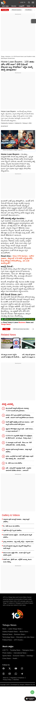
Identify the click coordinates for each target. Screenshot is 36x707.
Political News (7, 640)
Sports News (6, 655)
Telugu (2, 56)
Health (15, 658)
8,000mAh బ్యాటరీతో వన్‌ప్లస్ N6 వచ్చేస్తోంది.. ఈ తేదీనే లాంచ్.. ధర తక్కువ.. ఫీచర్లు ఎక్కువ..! (19, 437)
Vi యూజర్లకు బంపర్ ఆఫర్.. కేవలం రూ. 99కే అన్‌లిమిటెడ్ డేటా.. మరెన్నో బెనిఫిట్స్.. (19, 444)
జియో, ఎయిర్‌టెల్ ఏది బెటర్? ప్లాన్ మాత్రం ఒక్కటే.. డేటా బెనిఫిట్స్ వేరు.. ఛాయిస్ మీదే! (20, 457)
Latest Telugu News (15, 629)
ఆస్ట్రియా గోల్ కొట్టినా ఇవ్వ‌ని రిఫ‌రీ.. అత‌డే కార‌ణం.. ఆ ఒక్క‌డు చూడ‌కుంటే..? (20, 430)
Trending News (15, 650)
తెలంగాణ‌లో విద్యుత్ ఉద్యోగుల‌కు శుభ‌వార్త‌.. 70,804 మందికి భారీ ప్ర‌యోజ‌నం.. (18, 409)
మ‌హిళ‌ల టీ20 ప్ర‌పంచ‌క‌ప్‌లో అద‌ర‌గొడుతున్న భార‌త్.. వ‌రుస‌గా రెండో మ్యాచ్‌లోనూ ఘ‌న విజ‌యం (20, 416)
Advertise (16, 679)
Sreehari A (11, 123)
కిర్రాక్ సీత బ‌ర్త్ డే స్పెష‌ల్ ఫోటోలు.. (12, 530)
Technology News (8, 637)
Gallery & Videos (11, 515)
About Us (5, 677)
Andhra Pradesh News (10, 631)
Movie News (24, 631)
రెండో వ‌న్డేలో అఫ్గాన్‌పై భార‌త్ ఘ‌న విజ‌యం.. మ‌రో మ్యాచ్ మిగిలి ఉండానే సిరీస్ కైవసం (20, 423)
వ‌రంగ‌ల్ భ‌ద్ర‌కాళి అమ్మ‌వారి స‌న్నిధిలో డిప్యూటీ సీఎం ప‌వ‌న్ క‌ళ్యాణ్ (17, 547)
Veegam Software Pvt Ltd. (27, 684)
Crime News (6, 658)
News (4, 629)
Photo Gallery (7, 653)
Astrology (29, 655)
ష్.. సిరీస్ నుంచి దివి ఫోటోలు (14, 463)
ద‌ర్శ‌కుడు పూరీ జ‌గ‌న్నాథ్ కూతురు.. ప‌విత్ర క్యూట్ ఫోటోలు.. (19, 450)
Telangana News (28, 650)
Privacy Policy (7, 679)
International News (20, 653)
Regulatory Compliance (17, 677)
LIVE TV (22, 2)
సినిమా (28, 6)
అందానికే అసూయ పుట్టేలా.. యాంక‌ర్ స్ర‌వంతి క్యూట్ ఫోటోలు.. (17, 536)
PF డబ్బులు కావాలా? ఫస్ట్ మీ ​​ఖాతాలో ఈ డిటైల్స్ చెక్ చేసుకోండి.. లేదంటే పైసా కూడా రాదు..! (10, 356)
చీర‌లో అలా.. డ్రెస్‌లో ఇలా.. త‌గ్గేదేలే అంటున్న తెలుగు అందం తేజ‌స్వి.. (17, 561)
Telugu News (6, 324)
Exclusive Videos (19, 655)
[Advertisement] (18, 33)
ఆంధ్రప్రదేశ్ (21, 6)
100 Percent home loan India (21, 329)
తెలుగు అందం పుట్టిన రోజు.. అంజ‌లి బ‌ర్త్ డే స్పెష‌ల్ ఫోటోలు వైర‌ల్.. (16, 554)
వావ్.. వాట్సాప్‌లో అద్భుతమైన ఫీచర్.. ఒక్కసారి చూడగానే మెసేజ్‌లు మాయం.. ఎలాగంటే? (18, 469)
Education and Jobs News (25, 637)
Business (8, 56)
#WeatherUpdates (16, 10)
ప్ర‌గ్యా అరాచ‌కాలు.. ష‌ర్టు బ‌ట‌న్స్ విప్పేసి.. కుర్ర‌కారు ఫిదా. (18, 541)
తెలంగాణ (13, 6)
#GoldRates (28, 10)
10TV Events (18, 640)
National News (7, 634)
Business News (19, 634)
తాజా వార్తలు (5, 6)
